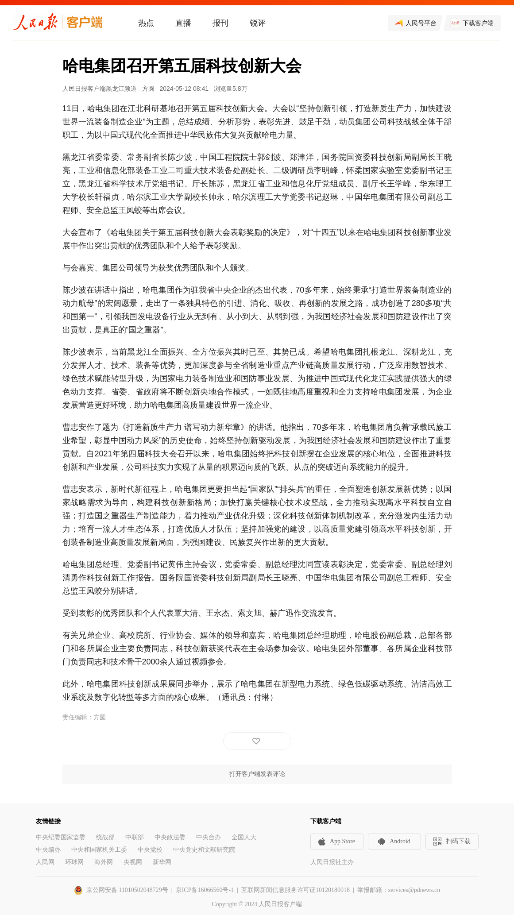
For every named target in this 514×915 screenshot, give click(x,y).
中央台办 (208, 837)
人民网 (45, 862)
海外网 (103, 862)
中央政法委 (170, 837)
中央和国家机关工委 (99, 849)
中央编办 (48, 849)
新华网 (162, 862)
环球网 (74, 862)
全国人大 (244, 837)
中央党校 (150, 849)
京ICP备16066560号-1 (205, 890)
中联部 (134, 837)
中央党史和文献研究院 (204, 849)
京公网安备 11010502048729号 (127, 890)
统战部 (105, 837)
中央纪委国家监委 (60, 837)
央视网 (133, 862)
